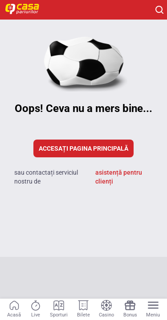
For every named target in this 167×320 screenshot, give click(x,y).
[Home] (26, 10)
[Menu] (153, 309)
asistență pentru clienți (118, 177)
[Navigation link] (14, 309)
